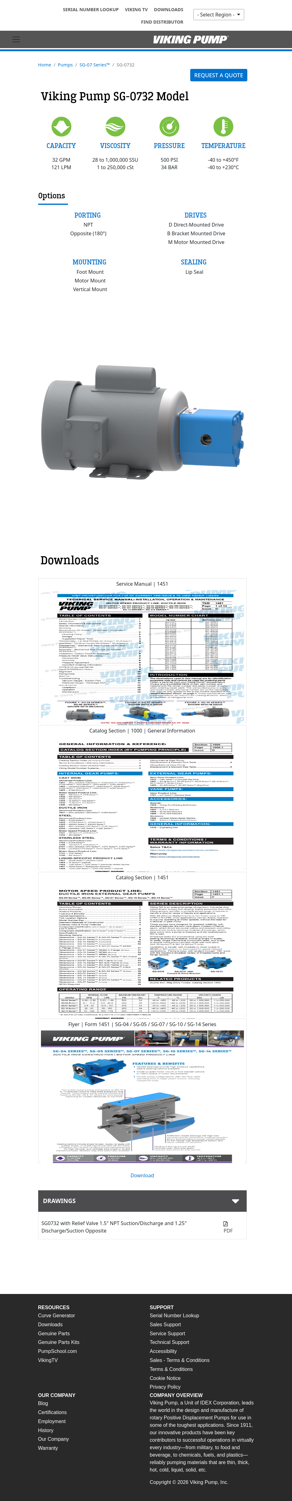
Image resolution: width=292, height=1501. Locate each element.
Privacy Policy (165, 1387)
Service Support (167, 1333)
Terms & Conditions (171, 1369)
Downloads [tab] (70, 560)
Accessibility (163, 1351)
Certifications (52, 1412)
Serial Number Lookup (91, 9)
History (46, 1430)
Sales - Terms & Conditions (180, 1360)
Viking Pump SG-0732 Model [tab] (115, 96)
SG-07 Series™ (94, 64)
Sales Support (165, 1324)
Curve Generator (56, 1315)
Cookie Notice (165, 1378)
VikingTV (48, 1360)
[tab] (142, 1201)
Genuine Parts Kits (58, 1342)
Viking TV (136, 9)
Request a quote (218, 75)
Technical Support (169, 1342)
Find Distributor (162, 22)
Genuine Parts (54, 1333)
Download (142, 1175)
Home (44, 64)
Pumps (65, 64)
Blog (43, 1403)
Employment (52, 1421)
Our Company (53, 1439)
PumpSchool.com (57, 1351)
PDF (228, 1230)
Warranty (48, 1448)
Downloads (168, 9)
